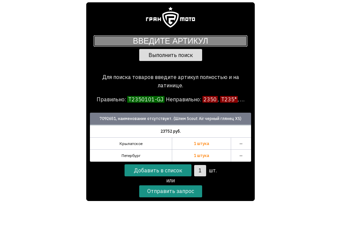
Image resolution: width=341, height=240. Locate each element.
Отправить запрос (170, 191)
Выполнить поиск (171, 55)
